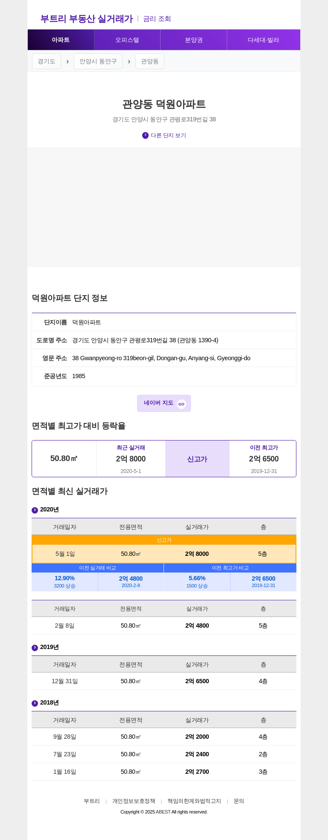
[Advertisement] (164, 207)
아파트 (61, 39)
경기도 (47, 61)
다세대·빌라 (263, 39)
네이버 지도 (158, 402)
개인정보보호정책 (133, 801)
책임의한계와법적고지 (194, 801)
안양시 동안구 (98, 61)
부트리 (92, 801)
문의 (239, 801)
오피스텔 (127, 39)
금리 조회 (157, 18)
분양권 (194, 39)
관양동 (150, 61)
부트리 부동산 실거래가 (86, 18)
